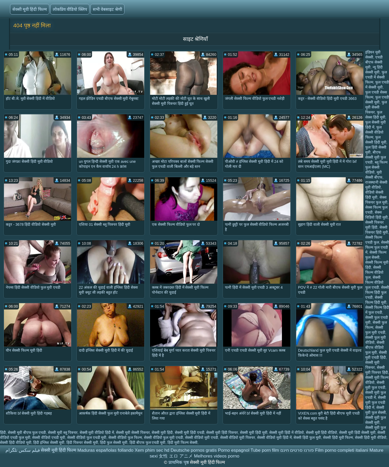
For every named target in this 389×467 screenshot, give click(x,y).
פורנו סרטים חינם (297, 450)
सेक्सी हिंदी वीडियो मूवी (15, 442)
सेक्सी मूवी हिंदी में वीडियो (286, 432)
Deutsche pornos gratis (194, 450)
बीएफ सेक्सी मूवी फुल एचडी (375, 157)
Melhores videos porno (216, 456)
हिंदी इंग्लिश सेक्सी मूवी (48, 442)
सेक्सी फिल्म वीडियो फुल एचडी (374, 282)
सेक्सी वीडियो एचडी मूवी (48, 437)
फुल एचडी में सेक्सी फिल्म (376, 77)
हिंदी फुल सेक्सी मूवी (113, 442)
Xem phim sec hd (152, 450)
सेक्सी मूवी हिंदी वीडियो (321, 432)
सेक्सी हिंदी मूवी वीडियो (370, 437)
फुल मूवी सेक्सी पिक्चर (376, 107)
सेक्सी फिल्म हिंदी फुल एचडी (377, 292)
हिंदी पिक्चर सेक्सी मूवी (82, 442)
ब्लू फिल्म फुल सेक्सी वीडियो (376, 167)
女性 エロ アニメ (176, 456)
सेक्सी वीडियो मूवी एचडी (201, 437)
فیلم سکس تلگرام (23, 450)
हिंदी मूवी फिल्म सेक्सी (182, 442)
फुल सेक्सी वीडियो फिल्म (374, 132)
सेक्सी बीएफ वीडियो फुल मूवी (375, 347)
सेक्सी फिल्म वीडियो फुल (374, 272)
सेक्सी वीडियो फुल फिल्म (125, 437)
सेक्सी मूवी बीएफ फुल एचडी (27, 432)
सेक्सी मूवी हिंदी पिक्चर (222, 432)
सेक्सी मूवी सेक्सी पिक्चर (133, 432)
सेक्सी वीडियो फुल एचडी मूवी (87, 437)
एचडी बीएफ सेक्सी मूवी (374, 62)
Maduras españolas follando (105, 450)
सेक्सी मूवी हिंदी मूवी (253, 432)
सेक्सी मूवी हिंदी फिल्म (29, 9)
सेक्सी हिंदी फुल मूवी (307, 437)
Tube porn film (265, 450)
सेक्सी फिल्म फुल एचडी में (377, 247)
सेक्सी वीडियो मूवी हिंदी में (274, 437)
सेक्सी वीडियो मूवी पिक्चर (237, 437)
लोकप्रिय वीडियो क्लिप (70, 9)
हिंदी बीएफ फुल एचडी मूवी (147, 442)
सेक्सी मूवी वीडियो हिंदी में (97, 432)
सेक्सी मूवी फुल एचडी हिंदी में (375, 402)
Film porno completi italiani (341, 450)
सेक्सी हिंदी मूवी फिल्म (338, 437)
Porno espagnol (233, 450)
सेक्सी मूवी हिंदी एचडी (189, 432)
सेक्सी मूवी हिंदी (162, 432)
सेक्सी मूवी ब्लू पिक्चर (63, 432)
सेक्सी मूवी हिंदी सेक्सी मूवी (357, 432)
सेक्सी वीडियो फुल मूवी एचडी (163, 437)
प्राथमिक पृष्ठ (179, 462)
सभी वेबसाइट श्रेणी (107, 9)
